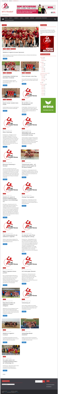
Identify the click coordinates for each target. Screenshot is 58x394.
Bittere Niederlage (7, 132)
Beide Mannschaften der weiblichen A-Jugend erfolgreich (9, 304)
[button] (12, 18)
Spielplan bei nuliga (43, 28)
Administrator (10, 50)
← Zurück (3, 374)
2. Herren (42, 69)
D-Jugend (42, 93)
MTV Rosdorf (7, 12)
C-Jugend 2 (42, 91)
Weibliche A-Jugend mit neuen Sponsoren (13, 52)
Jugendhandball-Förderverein (44, 73)
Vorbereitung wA (26, 302)
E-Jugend (42, 80)
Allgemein (41, 57)
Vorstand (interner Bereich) (50, 384)
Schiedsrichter (43, 60)
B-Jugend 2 (42, 88)
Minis (41, 82)
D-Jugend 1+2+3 (43, 79)
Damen (41, 62)
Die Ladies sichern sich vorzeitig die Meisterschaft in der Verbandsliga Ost (10, 361)
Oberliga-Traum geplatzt (28, 197)
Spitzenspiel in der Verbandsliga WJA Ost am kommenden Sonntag (28, 133)
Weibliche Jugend (9, 99)
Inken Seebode (28, 101)
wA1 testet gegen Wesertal (28, 271)
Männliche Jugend (42, 74)
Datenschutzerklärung (9, 20)
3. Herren (42, 71)
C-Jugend (42, 77)
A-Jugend (4, 99)
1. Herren (42, 68)
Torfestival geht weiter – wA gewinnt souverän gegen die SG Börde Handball (29, 166)
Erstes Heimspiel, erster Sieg (29, 76)
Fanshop (42, 58)
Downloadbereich (48, 386)
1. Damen (42, 63)
